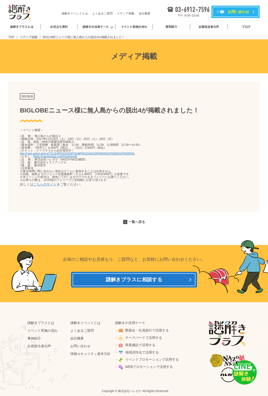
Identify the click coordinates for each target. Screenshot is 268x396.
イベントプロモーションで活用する (152, 360)
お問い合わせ (80, 347)
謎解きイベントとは (75, 13)
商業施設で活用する (141, 346)
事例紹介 (171, 27)
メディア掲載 (125, 13)
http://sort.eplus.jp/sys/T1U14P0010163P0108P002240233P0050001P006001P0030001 (77, 153)
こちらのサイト (45, 184)
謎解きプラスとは (22, 27)
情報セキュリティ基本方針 (90, 354)
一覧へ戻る (136, 222)
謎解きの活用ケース (95, 27)
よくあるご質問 (102, 13)
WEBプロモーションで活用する (149, 367)
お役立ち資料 (59, 27)
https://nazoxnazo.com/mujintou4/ (55, 156)
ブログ (246, 27)
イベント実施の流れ (134, 27)
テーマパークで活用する (144, 338)
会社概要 (144, 13)
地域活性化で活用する (142, 353)
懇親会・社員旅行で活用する (147, 331)
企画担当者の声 (208, 27)
